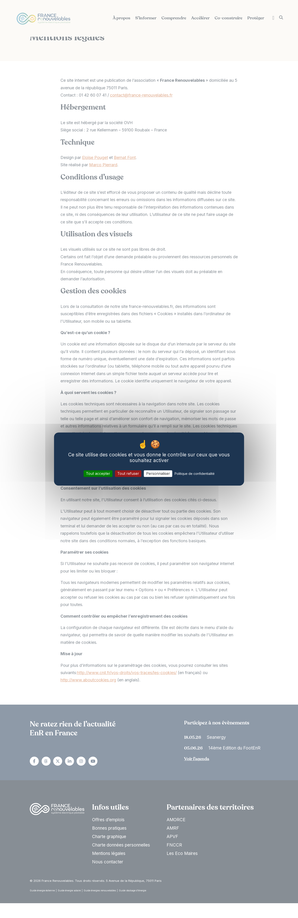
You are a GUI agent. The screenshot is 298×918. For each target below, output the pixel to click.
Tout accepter (98, 473)
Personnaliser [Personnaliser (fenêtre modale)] (158, 473)
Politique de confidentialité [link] (195, 474)
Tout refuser (128, 473)
